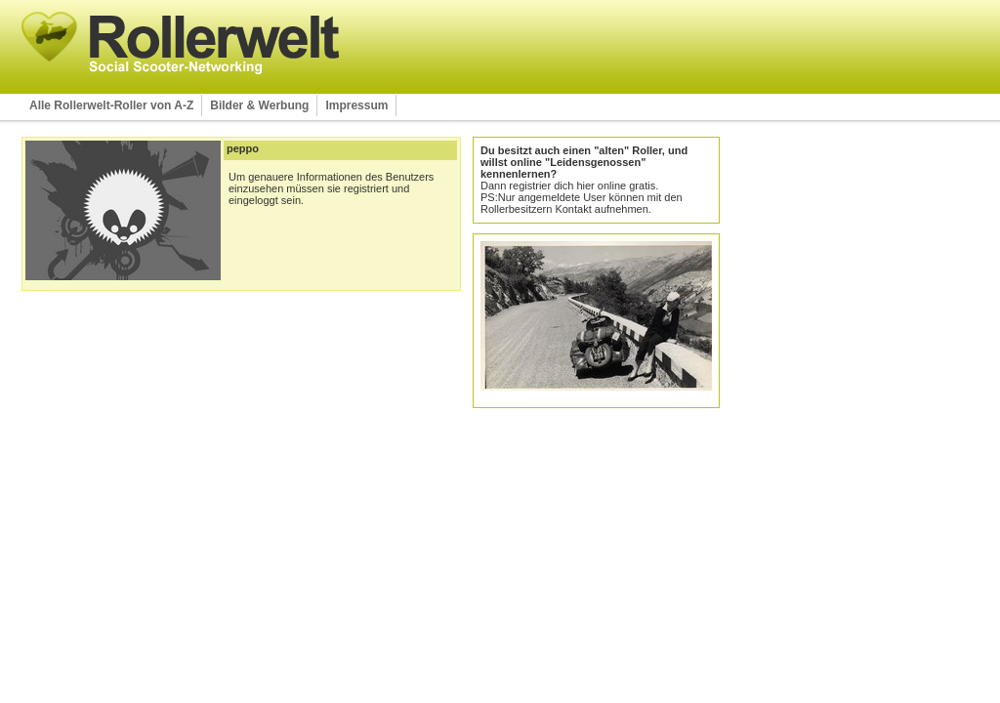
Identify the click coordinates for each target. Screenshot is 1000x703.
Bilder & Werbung (259, 105)
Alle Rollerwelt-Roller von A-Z (111, 105)
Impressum (356, 105)
